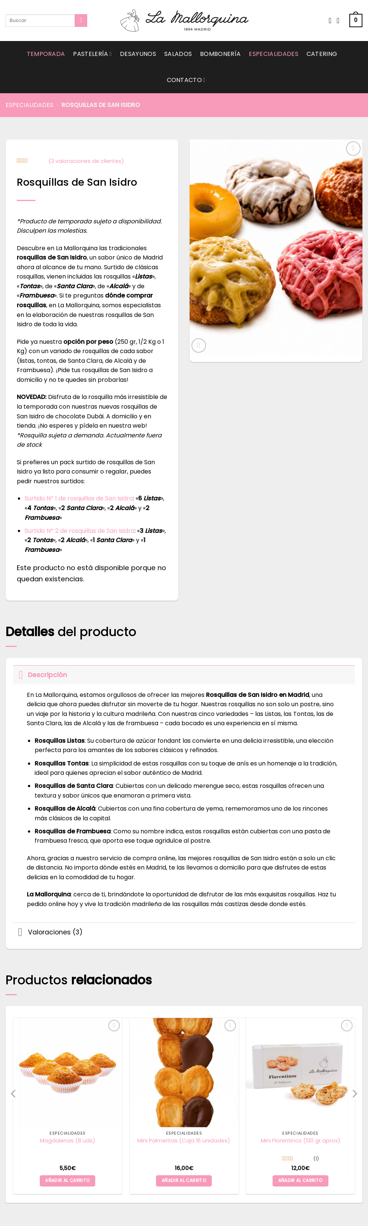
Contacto (186, 80)
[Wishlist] (330, 20)
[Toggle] (20, 675)
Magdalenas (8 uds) (67, 1140)
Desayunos (138, 54)
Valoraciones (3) (48, 933)
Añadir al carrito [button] (67, 1180)
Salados (178, 54)
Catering (322, 54)
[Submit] (81, 20)
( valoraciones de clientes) (86, 161)
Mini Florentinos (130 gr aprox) (300, 1140)
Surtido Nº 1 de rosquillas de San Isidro (79, 498)
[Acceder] (340, 20)
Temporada (46, 54)
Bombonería (220, 54)
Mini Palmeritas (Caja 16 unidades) (183, 1140)
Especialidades (273, 54)
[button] (355, 21)
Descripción (40, 675)
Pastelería (92, 54)
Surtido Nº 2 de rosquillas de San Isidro (79, 530)
